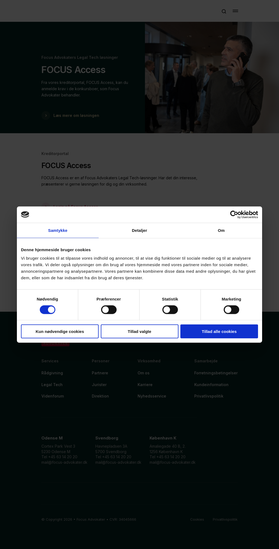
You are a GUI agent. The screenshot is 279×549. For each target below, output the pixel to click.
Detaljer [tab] (139, 230)
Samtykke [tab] (58, 230)
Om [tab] (221, 230)
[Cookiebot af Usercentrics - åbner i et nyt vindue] (234, 214)
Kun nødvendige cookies (60, 331)
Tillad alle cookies (219, 331)
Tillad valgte (139, 331)
